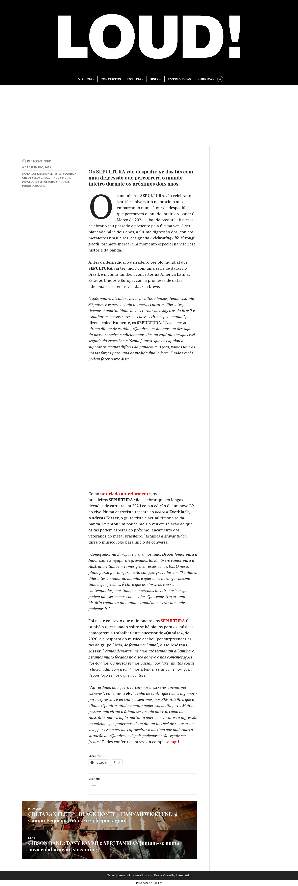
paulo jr (30, 181)
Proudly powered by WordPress (128, 875)
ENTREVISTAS (179, 79)
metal (66, 177)
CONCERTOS (111, 79)
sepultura (47, 181)
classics (55, 173)
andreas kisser (35, 173)
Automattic (183, 875)
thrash (63, 181)
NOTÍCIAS (86, 79)
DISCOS (155, 79)
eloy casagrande (46, 177)
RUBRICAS (205, 79)
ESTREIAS (135, 79)
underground (34, 185)
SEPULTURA (173, 620)
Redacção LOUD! (39, 161)
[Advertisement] (149, 115)
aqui (174, 741)
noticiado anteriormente (125, 493)
